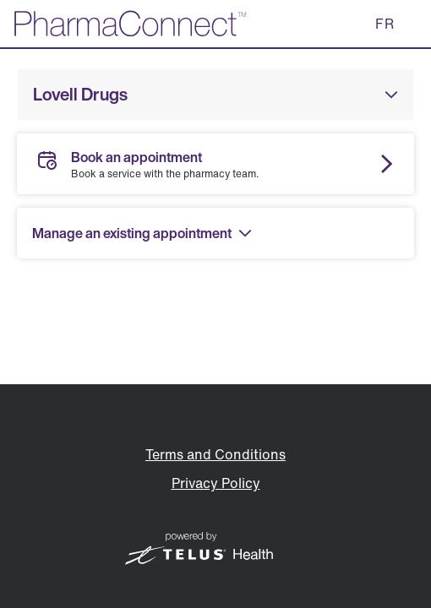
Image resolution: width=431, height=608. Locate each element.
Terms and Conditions (215, 454)
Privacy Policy (216, 483)
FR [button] (385, 24)
